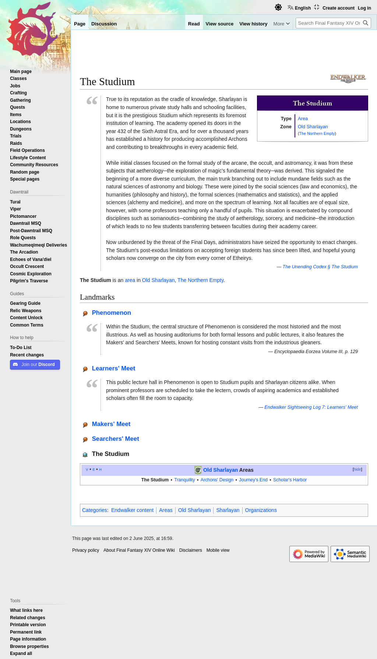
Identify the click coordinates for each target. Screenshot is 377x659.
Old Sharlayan (313, 126)
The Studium (155, 479)
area (130, 280)
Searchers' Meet (115, 438)
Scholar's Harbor (290, 479)
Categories (94, 510)
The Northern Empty (317, 133)
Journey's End (253, 479)
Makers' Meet (111, 424)
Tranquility (184, 479)
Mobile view (218, 550)
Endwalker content (132, 510)
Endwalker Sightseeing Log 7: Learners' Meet (311, 407)
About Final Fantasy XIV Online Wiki (139, 550)
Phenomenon (111, 312)
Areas (166, 510)
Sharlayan (227, 510)
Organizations (261, 510)
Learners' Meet (113, 368)
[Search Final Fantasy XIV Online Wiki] (333, 23)
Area (303, 118)
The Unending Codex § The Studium (320, 266)
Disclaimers (190, 550)
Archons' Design (217, 479)
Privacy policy (85, 550)
